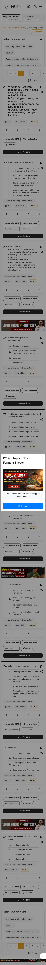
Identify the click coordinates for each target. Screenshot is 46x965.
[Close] (42, 457)
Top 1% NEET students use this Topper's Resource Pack (23, 495)
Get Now (23, 506)
